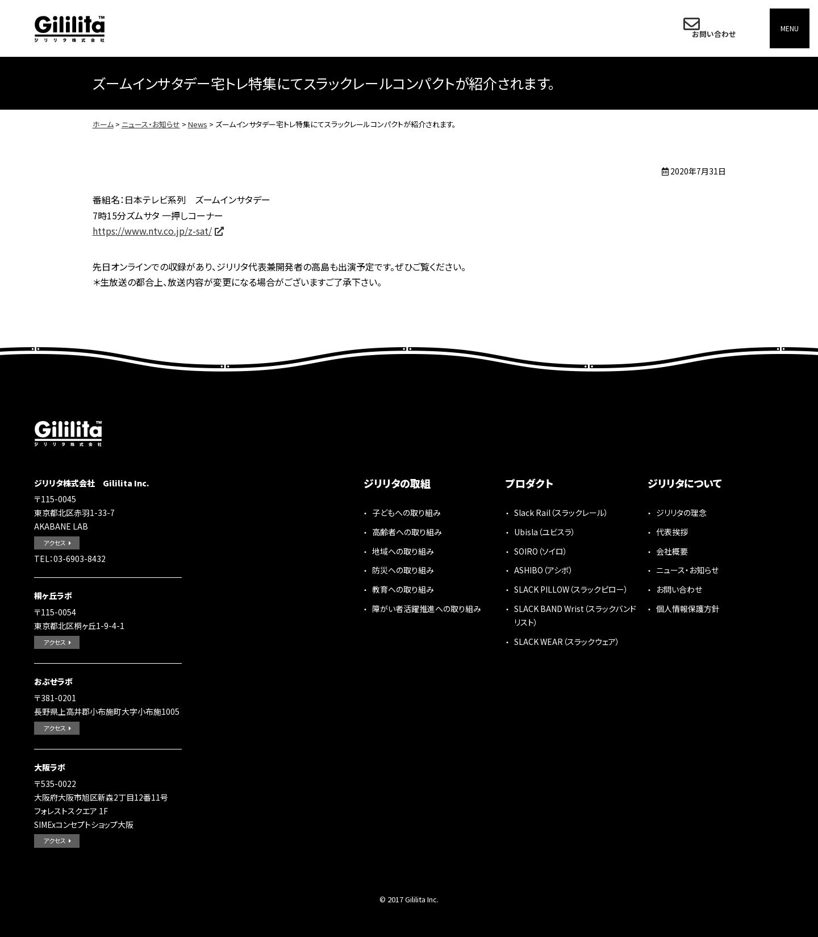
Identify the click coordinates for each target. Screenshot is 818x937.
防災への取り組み (403, 570)
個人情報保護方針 (688, 608)
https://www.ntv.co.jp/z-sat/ (152, 231)
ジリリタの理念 (681, 512)
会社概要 (672, 551)
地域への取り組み (403, 551)
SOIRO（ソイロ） (540, 551)
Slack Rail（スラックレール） (561, 512)
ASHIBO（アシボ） (543, 570)
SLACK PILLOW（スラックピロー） (571, 589)
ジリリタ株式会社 (69, 28)
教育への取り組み (403, 589)
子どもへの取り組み (406, 512)
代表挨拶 (672, 532)
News (197, 124)
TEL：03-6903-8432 (70, 558)
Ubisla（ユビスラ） (544, 532)
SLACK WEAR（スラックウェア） (567, 641)
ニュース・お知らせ (151, 124)
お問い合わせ (710, 28)
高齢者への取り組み (407, 532)
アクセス (54, 542)
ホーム (103, 124)
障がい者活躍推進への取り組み (426, 608)
